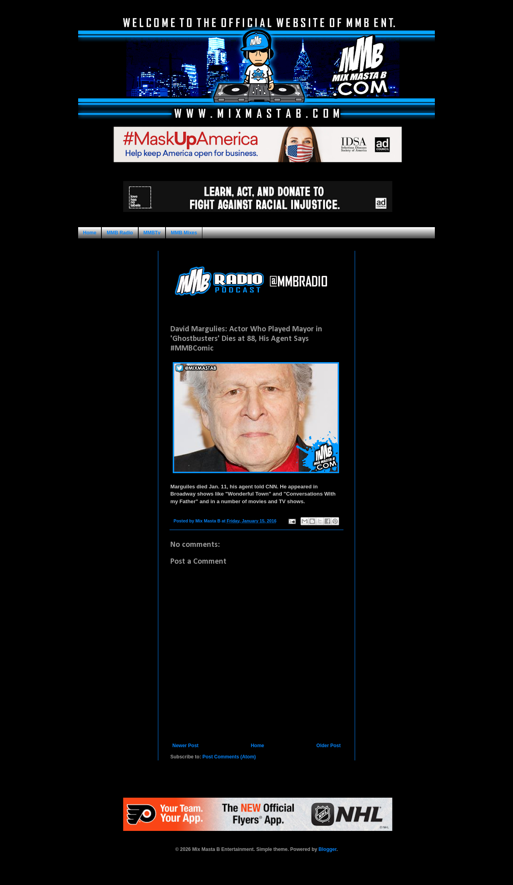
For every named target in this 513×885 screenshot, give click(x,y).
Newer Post (185, 745)
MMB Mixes (184, 233)
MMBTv (152, 233)
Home (89, 233)
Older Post (328, 745)
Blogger (328, 849)
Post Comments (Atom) (229, 757)
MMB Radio (120, 233)
